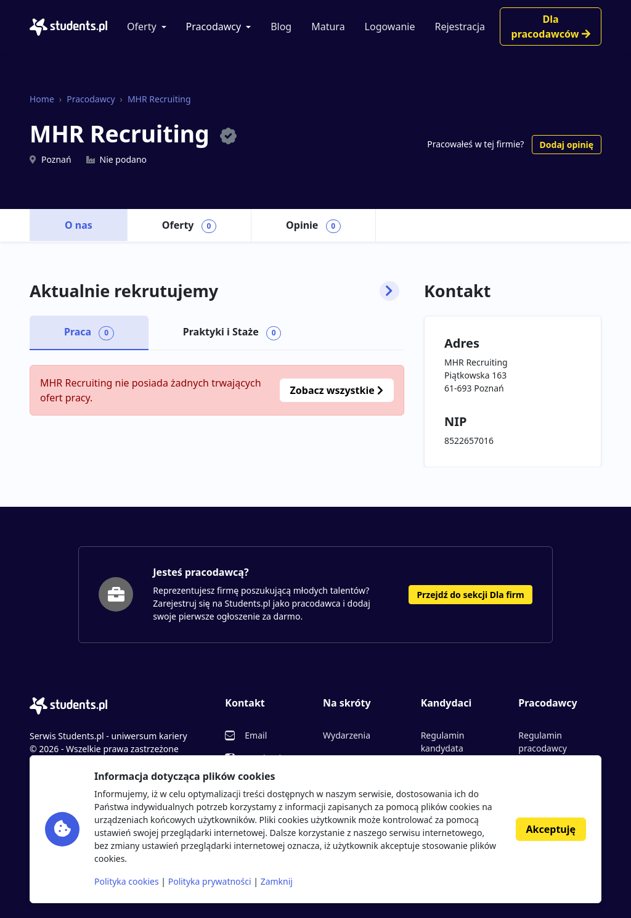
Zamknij (277, 881)
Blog (281, 26)
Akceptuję (551, 829)
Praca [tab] (89, 332)
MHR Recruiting (159, 99)
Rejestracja (459, 26)
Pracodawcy (214, 26)
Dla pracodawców (550, 26)
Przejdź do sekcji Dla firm (470, 594)
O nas (78, 225)
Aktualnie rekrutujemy (214, 291)
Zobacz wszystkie (336, 390)
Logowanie (390, 26)
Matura (327, 26)
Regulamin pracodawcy (542, 741)
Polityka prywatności (209, 881)
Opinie (313, 225)
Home (42, 99)
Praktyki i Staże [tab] (232, 332)
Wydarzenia (346, 735)
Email (256, 735)
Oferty (142, 26)
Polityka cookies (126, 881)
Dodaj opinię (566, 144)
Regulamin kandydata (443, 741)
